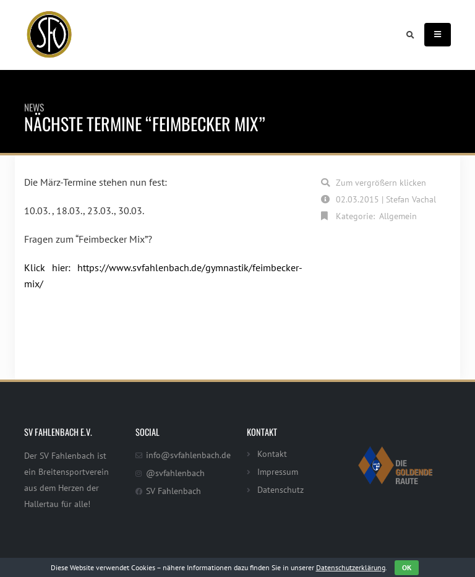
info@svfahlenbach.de (188, 455)
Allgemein (398, 216)
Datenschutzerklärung (350, 567)
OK (406, 567)
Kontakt (272, 453)
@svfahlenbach (175, 473)
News (34, 107)
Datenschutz (280, 489)
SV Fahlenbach (173, 491)
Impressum (277, 471)
